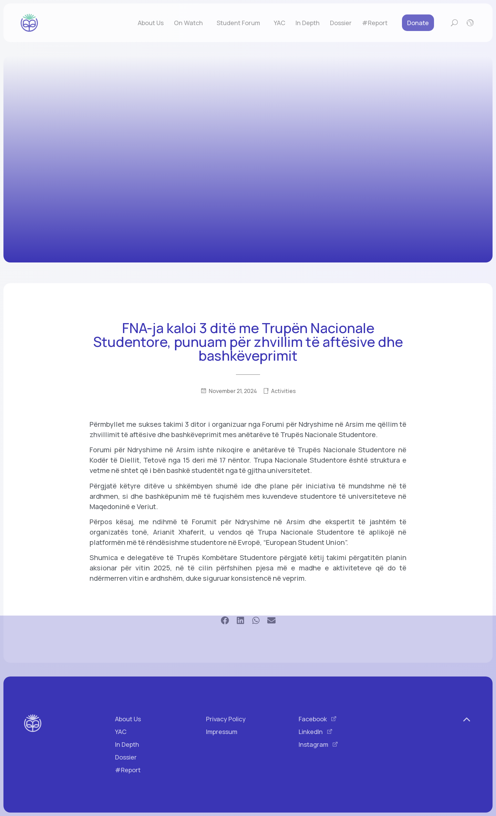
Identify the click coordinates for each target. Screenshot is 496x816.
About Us (151, 23)
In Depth (308, 23)
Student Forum (240, 23)
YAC (279, 23)
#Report (375, 23)
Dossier (341, 23)
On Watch (190, 23)
